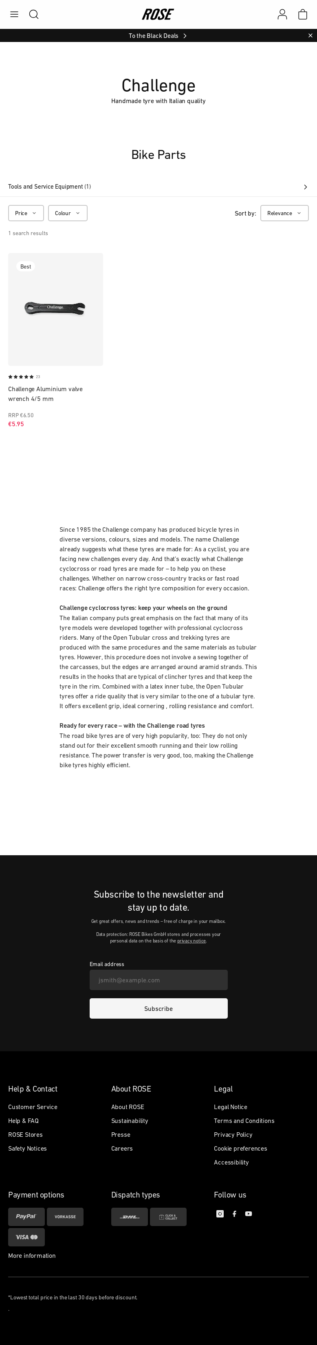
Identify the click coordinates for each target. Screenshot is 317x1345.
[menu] (14, 14)
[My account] (282, 14)
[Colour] (68, 213)
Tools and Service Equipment (158, 186)
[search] (29, 14)
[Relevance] (284, 213)
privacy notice (191, 941)
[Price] (26, 213)
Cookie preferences (240, 1148)
